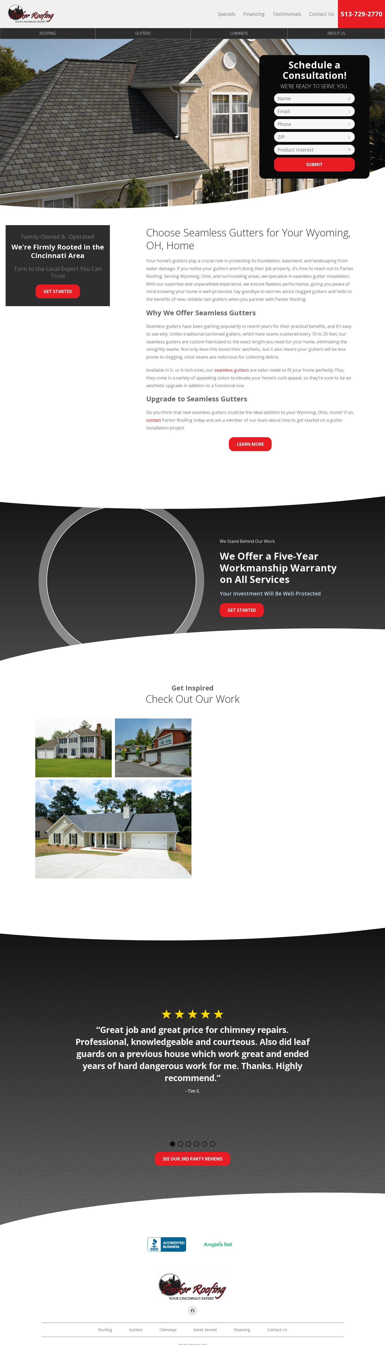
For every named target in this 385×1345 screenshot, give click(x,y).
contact (153, 420)
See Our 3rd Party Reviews (192, 1159)
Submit (314, 164)
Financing (254, 14)
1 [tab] (172, 1144)
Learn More (250, 444)
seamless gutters (231, 370)
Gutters (143, 33)
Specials (226, 14)
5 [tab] (204, 1144)
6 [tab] (212, 1144)
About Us (336, 33)
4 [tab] (196, 1144)
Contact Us (321, 14)
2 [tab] (180, 1144)
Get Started (58, 291)
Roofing (48, 33)
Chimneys (239, 33)
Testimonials (287, 14)
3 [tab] (188, 1144)
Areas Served (205, 1329)
